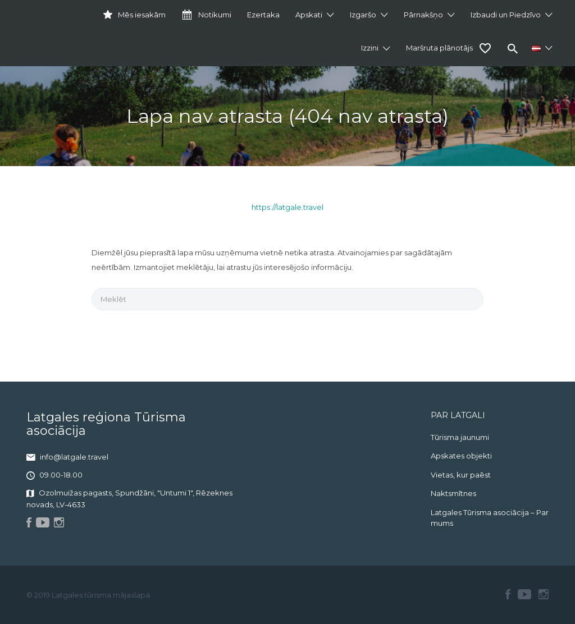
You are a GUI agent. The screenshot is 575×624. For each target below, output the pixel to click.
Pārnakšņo (423, 14)
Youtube (524, 594)
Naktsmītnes (453, 493)
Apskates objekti (461, 455)
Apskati (308, 14)
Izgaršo (363, 14)
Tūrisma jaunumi (460, 437)
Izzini (369, 47)
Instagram (544, 594)
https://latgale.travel (287, 207)
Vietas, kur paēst (461, 474)
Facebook (507, 594)
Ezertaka (263, 14)
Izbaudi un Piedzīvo (506, 14)
